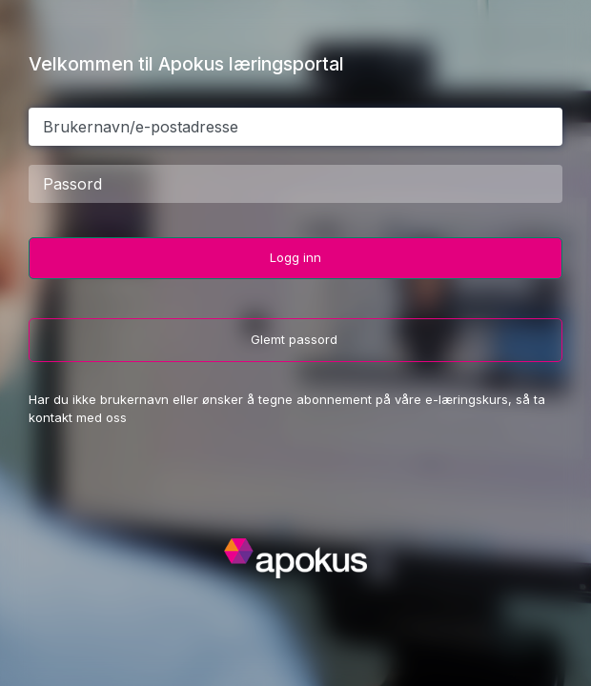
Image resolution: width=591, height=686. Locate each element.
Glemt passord (296, 339)
